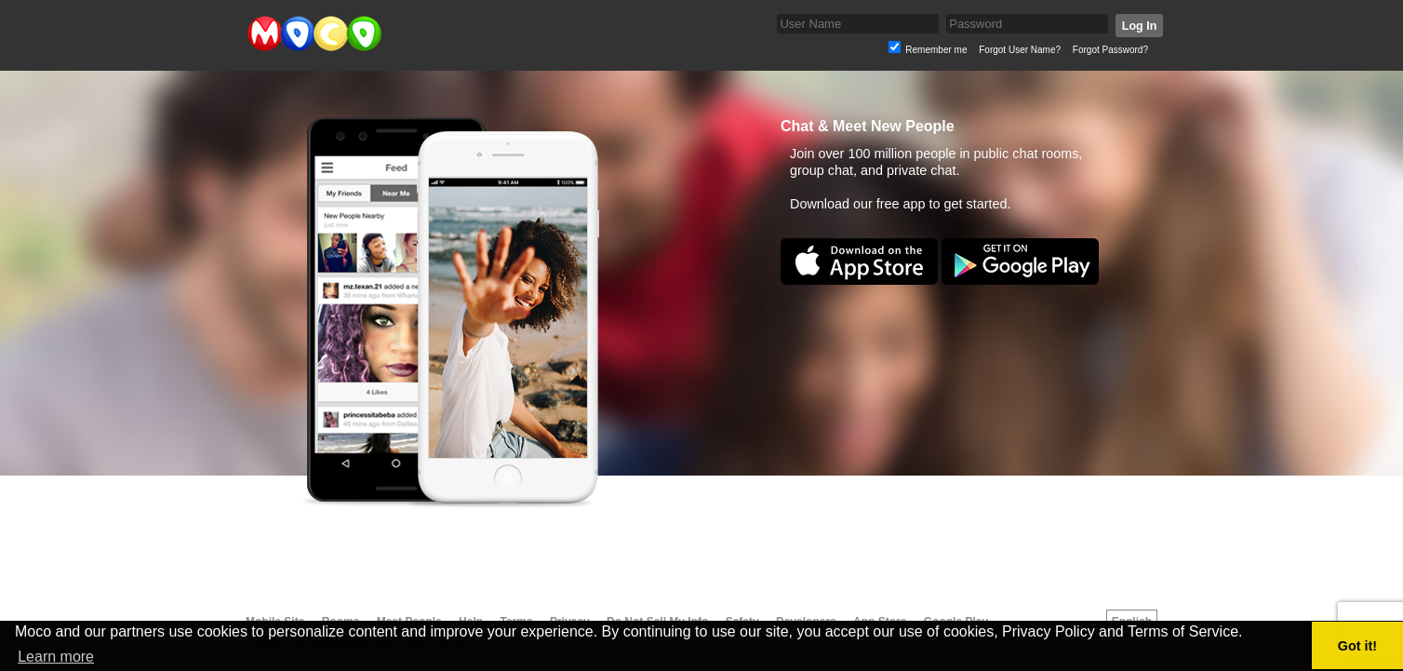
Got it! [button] (1357, 645)
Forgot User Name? (1020, 50)
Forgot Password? (1110, 50)
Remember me (936, 50)
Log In (1139, 26)
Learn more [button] (56, 656)
